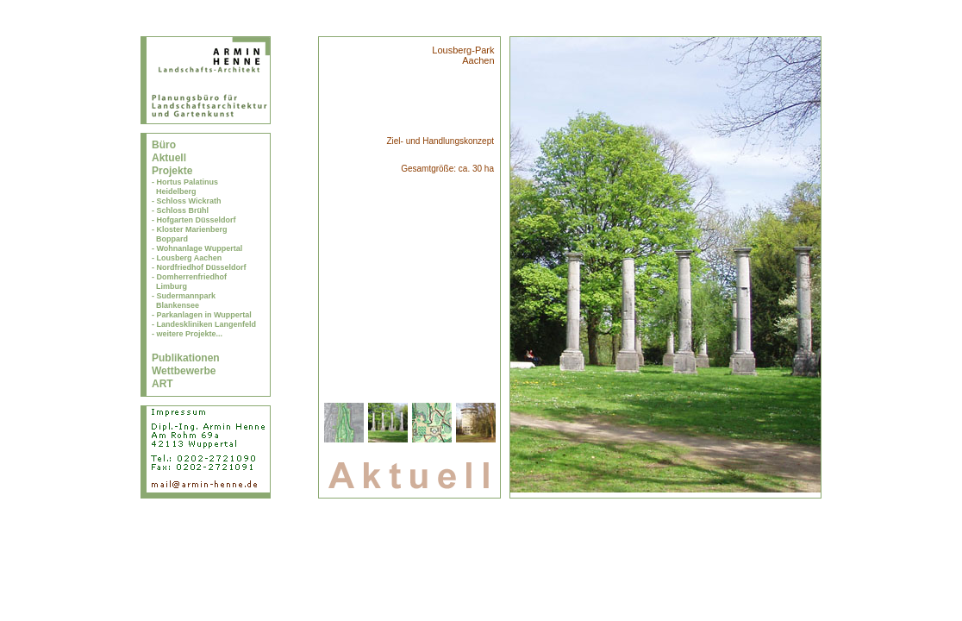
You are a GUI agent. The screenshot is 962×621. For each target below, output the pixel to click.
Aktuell (169, 158)
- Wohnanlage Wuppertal (197, 248)
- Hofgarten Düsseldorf (194, 220)
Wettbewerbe (184, 371)
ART (162, 384)
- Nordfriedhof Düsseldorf (199, 267)
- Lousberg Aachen (187, 258)
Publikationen (186, 358)
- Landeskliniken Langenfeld (204, 324)
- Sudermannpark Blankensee (184, 301)
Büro (164, 145)
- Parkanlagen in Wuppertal (202, 314)
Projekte (172, 171)
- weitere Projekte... (187, 333)
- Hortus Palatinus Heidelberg (185, 187)
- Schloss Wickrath (186, 201)
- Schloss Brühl (180, 210)
